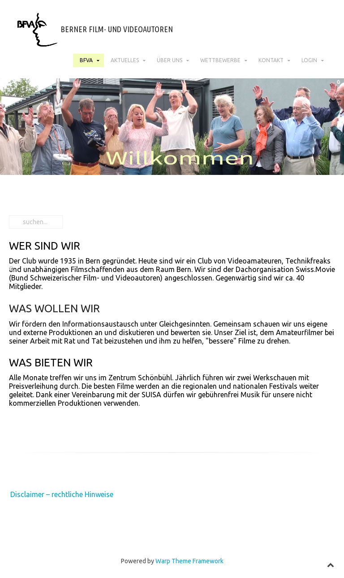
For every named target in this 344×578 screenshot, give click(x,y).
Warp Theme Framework (189, 561)
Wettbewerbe (220, 60)
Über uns (169, 60)
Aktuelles (125, 60)
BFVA (86, 60)
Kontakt (271, 60)
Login (309, 60)
